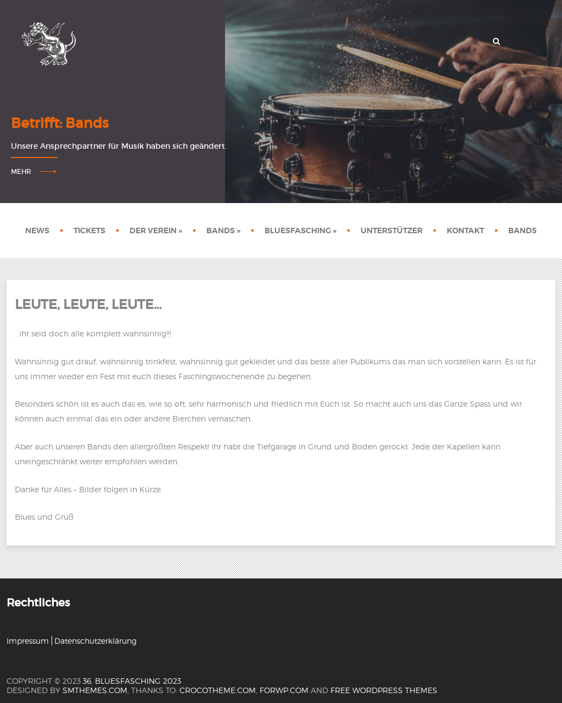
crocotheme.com (217, 690)
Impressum (28, 640)
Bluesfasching (300, 230)
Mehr (21, 171)
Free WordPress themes (383, 690)
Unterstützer (392, 230)
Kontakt (465, 230)
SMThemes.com (95, 690)
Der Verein (156, 230)
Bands (223, 230)
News (37, 230)
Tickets (89, 230)
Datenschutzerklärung (95, 640)
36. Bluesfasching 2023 (132, 680)
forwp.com (284, 690)
